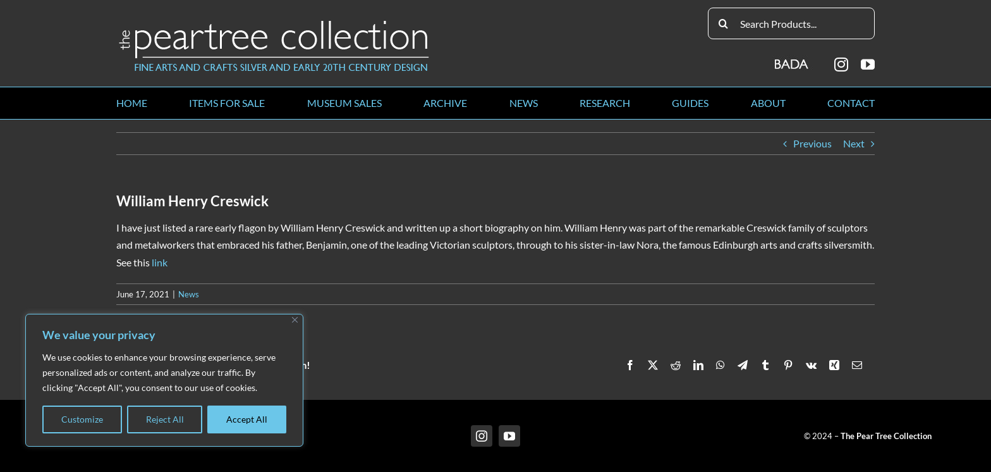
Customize (82, 419)
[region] (164, 380)
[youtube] (868, 64)
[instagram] (841, 64)
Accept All (246, 419)
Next (854, 143)
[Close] (295, 320)
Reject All (165, 419)
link (159, 262)
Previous (812, 143)
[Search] (723, 23)
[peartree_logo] (274, 23)
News (188, 294)
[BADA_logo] (792, 60)
